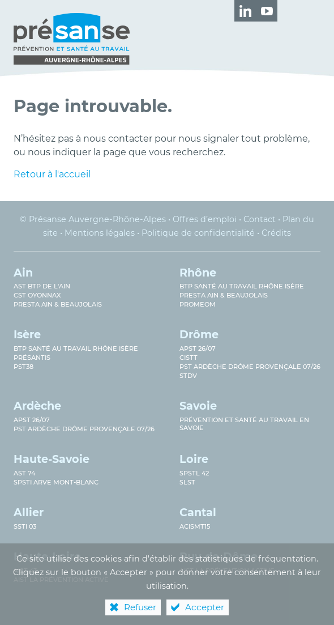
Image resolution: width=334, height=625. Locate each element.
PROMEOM (197, 304)
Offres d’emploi (205, 219)
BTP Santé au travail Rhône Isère (241, 286)
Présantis (32, 358)
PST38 (23, 367)
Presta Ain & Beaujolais (58, 304)
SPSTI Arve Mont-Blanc (56, 482)
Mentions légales (100, 233)
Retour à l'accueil (52, 174)
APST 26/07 (197, 348)
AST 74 (24, 473)
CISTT (188, 358)
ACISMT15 (194, 526)
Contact (259, 219)
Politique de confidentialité (198, 233)
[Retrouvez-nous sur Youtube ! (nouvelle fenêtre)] (266, 11)
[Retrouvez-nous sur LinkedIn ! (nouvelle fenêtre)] (245, 11)
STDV (188, 376)
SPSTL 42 (194, 473)
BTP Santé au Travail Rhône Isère (76, 348)
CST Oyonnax (37, 295)
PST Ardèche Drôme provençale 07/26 (249, 367)
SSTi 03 (25, 526)
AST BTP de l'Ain (42, 286)
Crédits (276, 233)
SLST (187, 482)
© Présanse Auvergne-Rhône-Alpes (93, 219)
